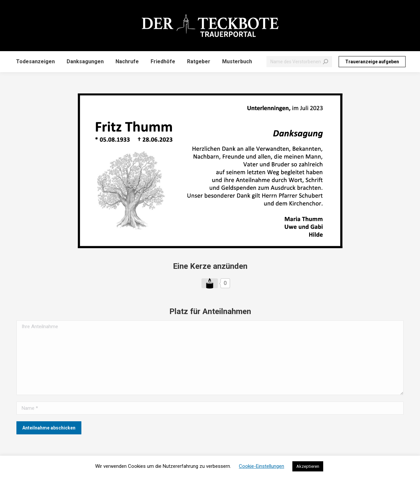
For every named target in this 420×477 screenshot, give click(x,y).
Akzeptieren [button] (307, 466)
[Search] (299, 61)
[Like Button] (209, 283)
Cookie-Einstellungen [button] (261, 466)
